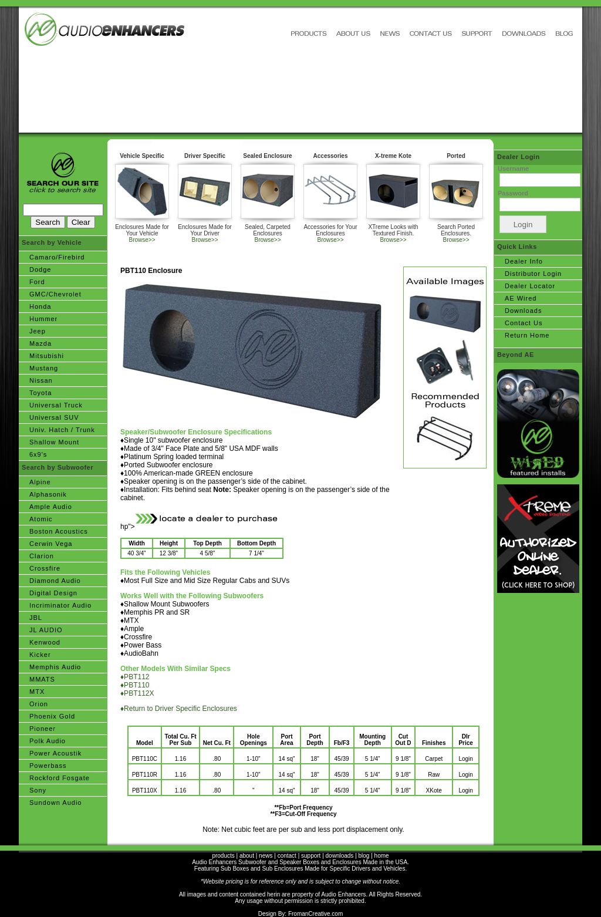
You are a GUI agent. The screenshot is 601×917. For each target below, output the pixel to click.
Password (513, 193)
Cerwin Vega (50, 543)
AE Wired (520, 298)
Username (513, 168)
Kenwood (44, 642)
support (310, 855)
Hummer (43, 318)
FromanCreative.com (315, 914)
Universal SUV (54, 417)
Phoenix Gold (52, 716)
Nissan (41, 380)
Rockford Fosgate (59, 777)
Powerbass (47, 765)
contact (287, 855)
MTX (37, 691)
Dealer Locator (530, 285)
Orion (38, 703)
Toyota (40, 392)
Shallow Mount (54, 442)
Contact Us (523, 322)
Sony (37, 790)
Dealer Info (524, 261)
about (246, 855)
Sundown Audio (55, 802)
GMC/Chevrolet (55, 294)
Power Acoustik (55, 753)
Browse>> (142, 240)
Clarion (41, 555)
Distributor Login (533, 273)
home (381, 855)
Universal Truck (56, 405)
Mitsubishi (46, 355)
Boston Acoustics (58, 531)
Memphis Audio (55, 666)
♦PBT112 (134, 677)
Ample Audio (50, 506)
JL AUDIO (46, 629)
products (223, 855)
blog (364, 855)
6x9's (38, 454)
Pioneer (42, 728)
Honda (40, 306)
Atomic (41, 518)
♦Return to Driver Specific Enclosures (178, 708)
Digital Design (53, 592)
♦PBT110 (134, 685)
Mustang (43, 368)
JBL (35, 617)
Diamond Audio (55, 580)
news (265, 855)
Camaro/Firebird (57, 257)
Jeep (37, 331)
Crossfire (44, 568)
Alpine (40, 482)
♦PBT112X (137, 693)
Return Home (527, 335)
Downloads (523, 310)
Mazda (40, 343)
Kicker (40, 654)
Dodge (40, 269)
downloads (340, 855)
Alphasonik (48, 494)
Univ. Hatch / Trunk (62, 429)
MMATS (42, 679)
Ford (37, 281)
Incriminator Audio (60, 605)
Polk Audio (47, 740)
